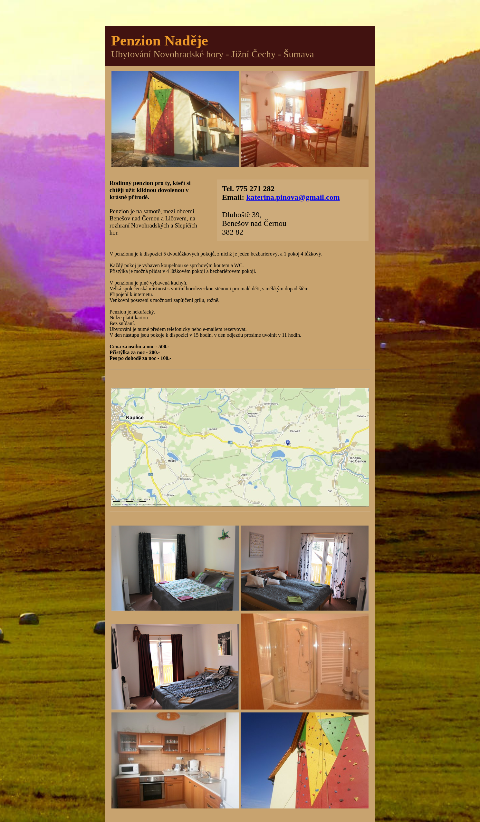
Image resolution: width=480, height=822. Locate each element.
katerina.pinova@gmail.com (293, 197)
